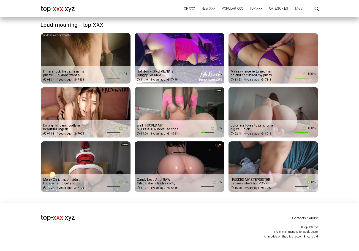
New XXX (208, 8)
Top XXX (188, 8)
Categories (278, 8)
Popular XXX (232, 8)
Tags (298, 8)
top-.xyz (58, 9)
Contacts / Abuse (305, 218)
